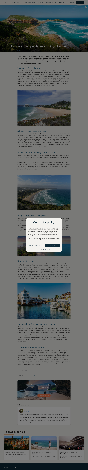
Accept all (52, 245)
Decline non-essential (35, 245)
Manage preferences (44, 249)
